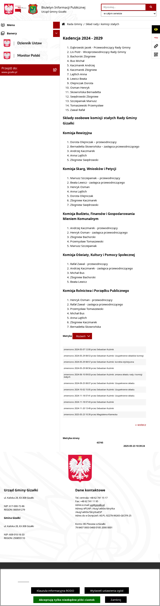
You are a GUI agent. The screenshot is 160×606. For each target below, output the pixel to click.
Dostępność (9, 341)
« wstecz (140, 425)
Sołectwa (7, 278)
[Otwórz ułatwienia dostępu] (156, 29)
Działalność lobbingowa (16, 327)
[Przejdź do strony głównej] (44, 9)
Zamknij (116, 600)
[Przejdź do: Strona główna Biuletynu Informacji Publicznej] (63, 24)
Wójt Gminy (9, 257)
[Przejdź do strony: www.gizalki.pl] (156, 46)
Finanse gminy (10, 175)
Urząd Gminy (9, 264)
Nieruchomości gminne (16, 143)
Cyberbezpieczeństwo (15, 368)
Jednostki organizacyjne (16, 271)
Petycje (6, 313)
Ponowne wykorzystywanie (19, 361)
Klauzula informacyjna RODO (55, 590)
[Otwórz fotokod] (156, 54)
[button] (57, 32)
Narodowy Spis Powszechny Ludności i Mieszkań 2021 (26, 159)
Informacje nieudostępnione (19, 355)
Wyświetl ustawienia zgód (106, 590)
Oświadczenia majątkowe (17, 299)
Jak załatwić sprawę (13, 168)
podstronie (23, 580)
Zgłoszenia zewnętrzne (16, 347)
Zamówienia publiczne (15, 136)
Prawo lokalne (10, 306)
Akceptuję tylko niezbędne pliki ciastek (67, 600)
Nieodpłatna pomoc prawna (19, 334)
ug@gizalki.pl (97, 505)
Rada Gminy (9, 182)
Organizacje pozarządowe (18, 285)
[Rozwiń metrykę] (82, 336)
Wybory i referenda (13, 320)
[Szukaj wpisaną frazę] (151, 7)
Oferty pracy (9, 150)
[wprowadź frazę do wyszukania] (123, 7)
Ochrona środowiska (14, 292)
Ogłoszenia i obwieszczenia (19, 32)
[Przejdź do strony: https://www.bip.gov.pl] (156, 37)
